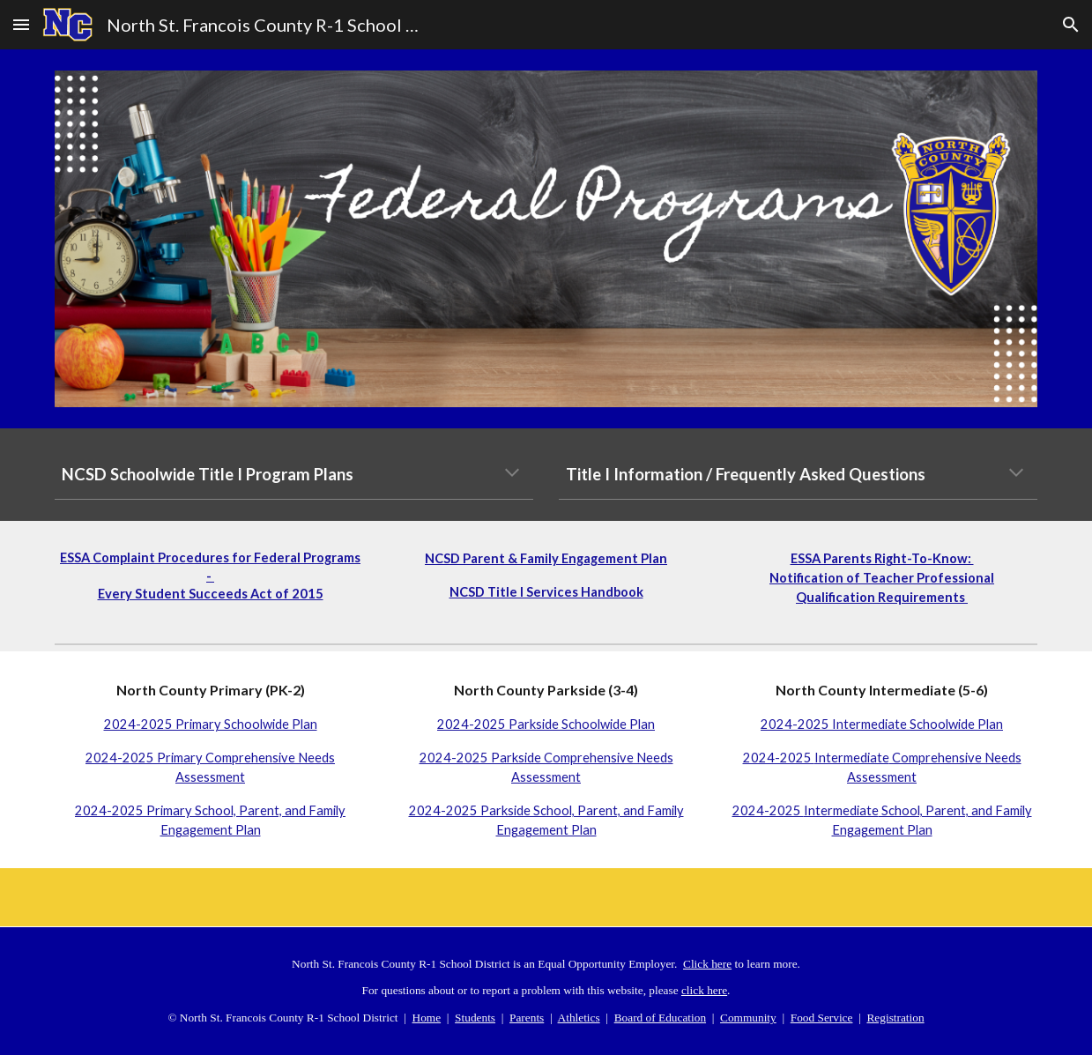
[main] (294, 474)
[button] (21, 24)
